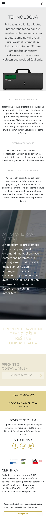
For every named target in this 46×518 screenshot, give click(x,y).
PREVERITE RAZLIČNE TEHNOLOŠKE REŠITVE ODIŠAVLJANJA (23, 336)
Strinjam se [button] (23, 514)
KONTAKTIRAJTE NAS (21, 375)
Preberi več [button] (33, 507)
